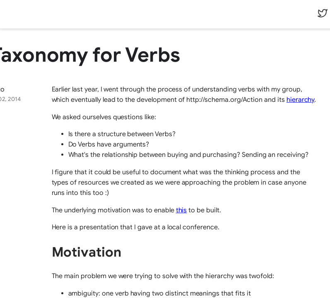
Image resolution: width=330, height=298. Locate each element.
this (181, 210)
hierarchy (301, 100)
